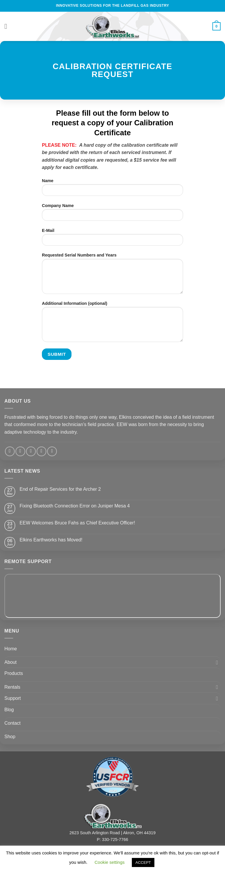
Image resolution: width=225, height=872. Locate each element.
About (10, 662)
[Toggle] (217, 662)
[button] (7, 26)
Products (13, 673)
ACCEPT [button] (143, 862)
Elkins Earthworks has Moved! (51, 539)
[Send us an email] (31, 451)
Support (12, 698)
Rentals (12, 687)
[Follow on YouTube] (52, 451)
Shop (9, 736)
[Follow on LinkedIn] (41, 451)
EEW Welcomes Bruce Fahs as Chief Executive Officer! (77, 522)
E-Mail (112, 239)
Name (112, 189)
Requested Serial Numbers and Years (112, 275)
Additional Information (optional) (112, 324)
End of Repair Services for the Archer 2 (60, 489)
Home (10, 648)
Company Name (112, 214)
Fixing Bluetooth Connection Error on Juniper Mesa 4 (75, 505)
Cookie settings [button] (110, 862)
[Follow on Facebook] (10, 451)
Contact (12, 723)
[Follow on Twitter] (20, 451)
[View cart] (216, 26)
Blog (9, 709)
